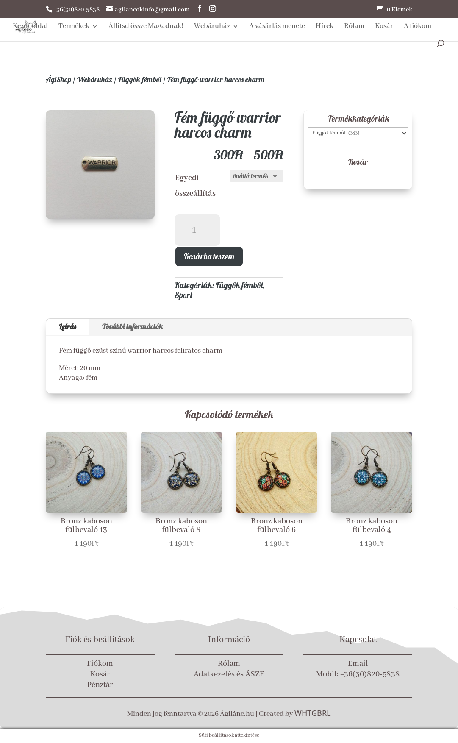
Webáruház (212, 27)
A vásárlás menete (277, 27)
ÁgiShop (58, 79)
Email (358, 664)
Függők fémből (139, 79)
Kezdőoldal (30, 27)
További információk (132, 326)
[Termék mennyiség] (197, 230)
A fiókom (417, 27)
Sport (184, 294)
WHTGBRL (312, 713)
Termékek (73, 27)
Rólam (354, 27)
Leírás (67, 326)
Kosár (384, 27)
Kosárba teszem (209, 256)
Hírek (324, 27)
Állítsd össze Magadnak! (145, 27)
